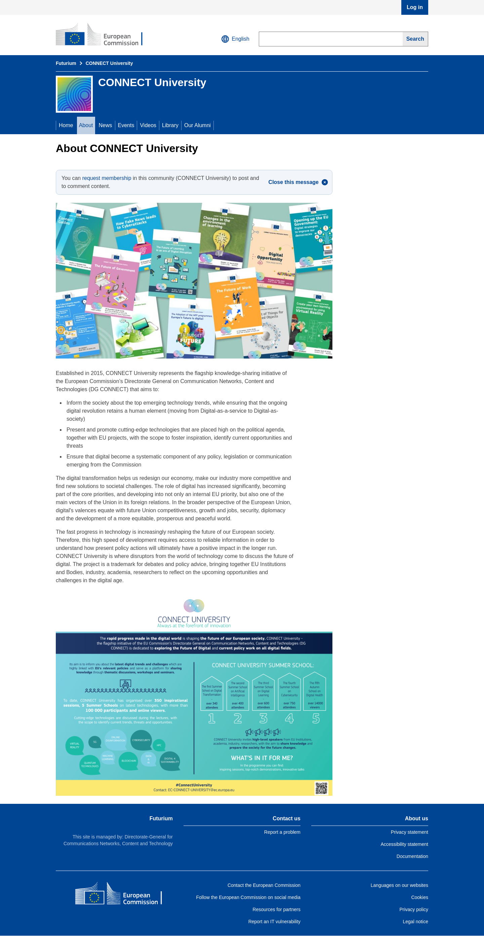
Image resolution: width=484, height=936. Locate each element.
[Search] (415, 39)
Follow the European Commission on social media (248, 897)
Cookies (419, 897)
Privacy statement (409, 832)
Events (126, 125)
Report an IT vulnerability (274, 921)
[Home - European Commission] (124, 895)
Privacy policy (413, 909)
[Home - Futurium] (104, 35)
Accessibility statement (404, 844)
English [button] (235, 39)
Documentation (412, 856)
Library (170, 125)
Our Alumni (197, 125)
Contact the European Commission (264, 885)
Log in (415, 7)
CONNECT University (109, 63)
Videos (148, 125)
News (105, 125)
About (86, 125)
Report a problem (282, 832)
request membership (106, 178)
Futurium (66, 63)
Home (66, 125)
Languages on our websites (399, 885)
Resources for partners (276, 909)
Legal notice (415, 921)
